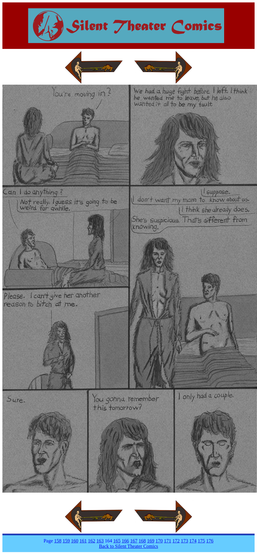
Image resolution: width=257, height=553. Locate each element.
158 (58, 540)
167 (134, 540)
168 (142, 540)
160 (74, 540)
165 (117, 540)
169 (150, 540)
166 (125, 540)
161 (83, 540)
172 (176, 540)
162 (91, 540)
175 (201, 540)
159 (66, 540)
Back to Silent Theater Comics (128, 546)
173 (184, 540)
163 (100, 540)
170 (159, 540)
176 (210, 540)
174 (193, 540)
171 (167, 540)
